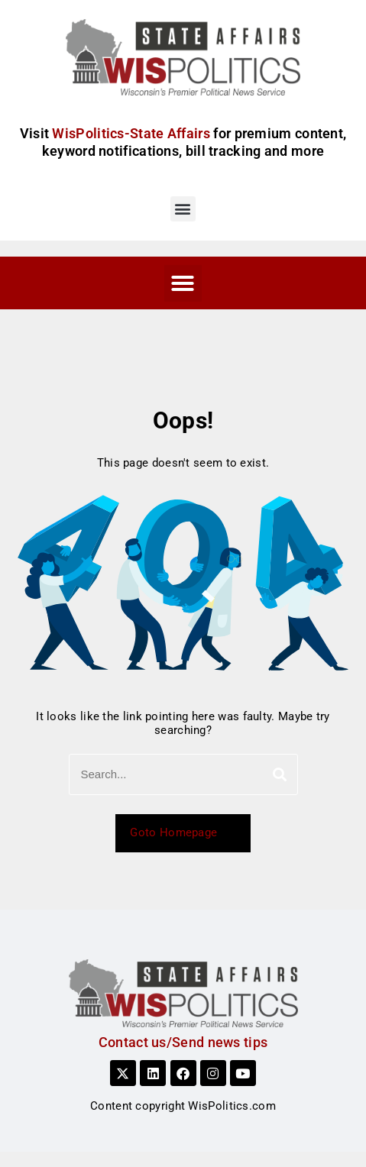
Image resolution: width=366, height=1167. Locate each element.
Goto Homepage (182, 832)
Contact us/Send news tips (183, 1042)
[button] (183, 208)
